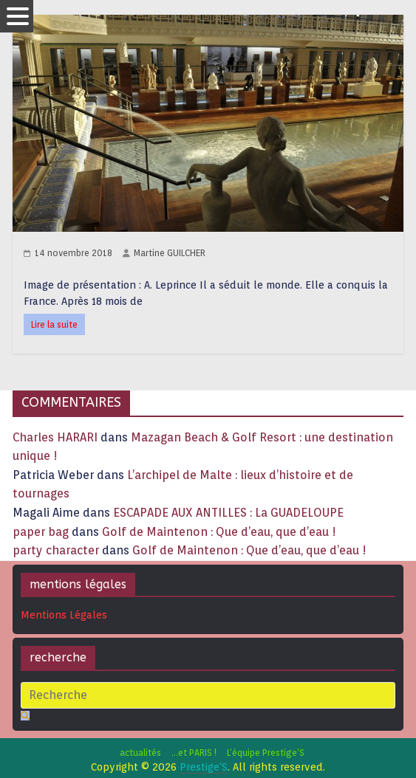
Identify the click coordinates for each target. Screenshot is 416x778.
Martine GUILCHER (169, 252)
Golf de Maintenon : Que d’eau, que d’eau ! (219, 532)
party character (56, 550)
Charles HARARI (55, 437)
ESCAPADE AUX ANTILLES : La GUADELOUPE (228, 513)
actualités (140, 752)
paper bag (41, 532)
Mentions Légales (64, 615)
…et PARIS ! (193, 752)
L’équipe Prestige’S (265, 752)
